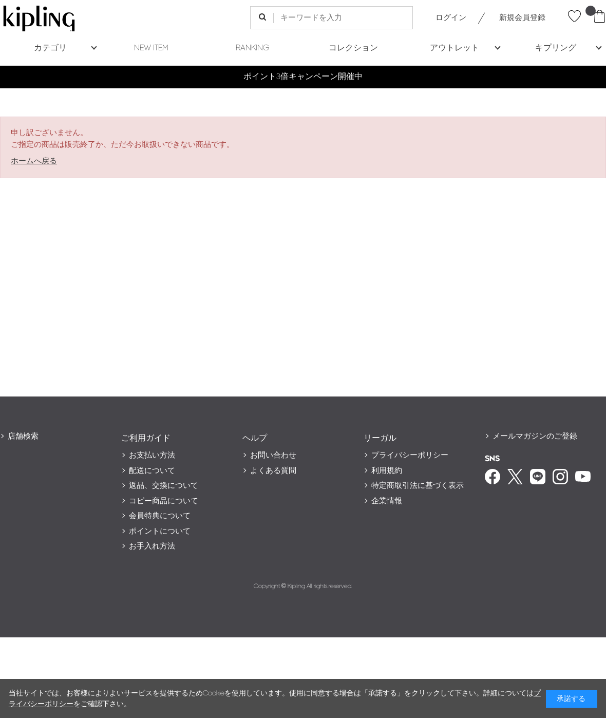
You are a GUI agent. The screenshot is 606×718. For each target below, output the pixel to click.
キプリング (555, 48)
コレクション (353, 48)
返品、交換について (163, 485)
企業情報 (386, 501)
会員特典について (160, 516)
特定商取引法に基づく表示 (417, 485)
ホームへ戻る (34, 161)
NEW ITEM (151, 48)
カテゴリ (50, 48)
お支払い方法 (152, 455)
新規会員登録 (522, 18)
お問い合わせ (273, 455)
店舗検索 (23, 436)
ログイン (450, 18)
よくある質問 (273, 471)
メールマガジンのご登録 (535, 436)
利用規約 (386, 471)
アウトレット (454, 48)
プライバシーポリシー (409, 455)
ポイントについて (160, 531)
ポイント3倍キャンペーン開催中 (303, 77)
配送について (152, 471)
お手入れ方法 (152, 546)
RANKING (252, 48)
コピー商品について (163, 501)
